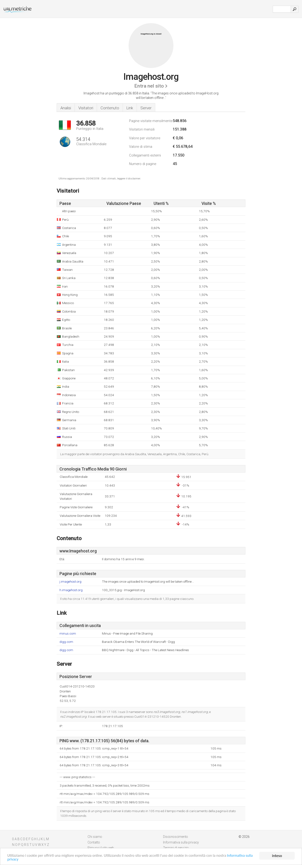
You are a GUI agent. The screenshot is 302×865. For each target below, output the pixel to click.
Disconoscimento (175, 837)
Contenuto (110, 108)
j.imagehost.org (70, 581)
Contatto (94, 842)
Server (145, 108)
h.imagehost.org (71, 590)
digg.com (66, 642)
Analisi (65, 108)
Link (129, 108)
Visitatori (85, 108)
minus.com (67, 633)
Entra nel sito (149, 86)
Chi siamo (95, 837)
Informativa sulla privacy (27, 859)
